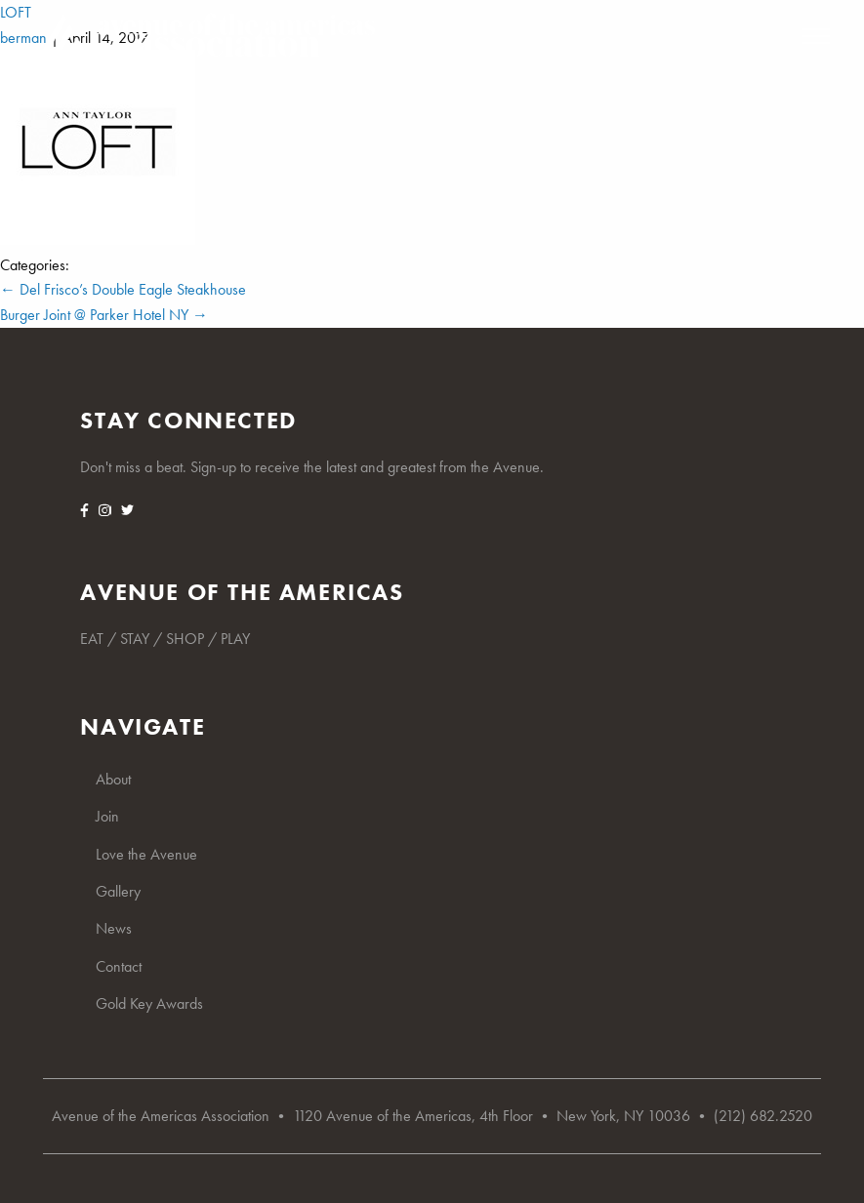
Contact (119, 966)
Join (107, 816)
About (113, 779)
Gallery (118, 891)
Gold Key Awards (149, 1003)
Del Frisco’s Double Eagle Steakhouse (123, 289)
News (114, 928)
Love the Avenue (146, 854)
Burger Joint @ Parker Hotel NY (104, 314)
